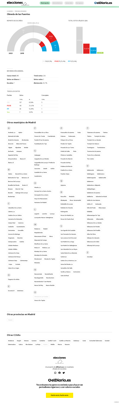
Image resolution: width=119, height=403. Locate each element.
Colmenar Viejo (12, 260)
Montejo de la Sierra (40, 251)
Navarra (67, 344)
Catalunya (76, 340)
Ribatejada (64, 200)
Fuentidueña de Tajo (40, 144)
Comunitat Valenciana (95, 340)
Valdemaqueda (91, 177)
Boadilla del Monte (13, 185)
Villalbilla (89, 211)
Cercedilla (20, 230)
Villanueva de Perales (93, 226)
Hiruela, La (37, 187)
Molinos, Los (46, 247)
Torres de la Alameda (93, 155)
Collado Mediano (13, 245)
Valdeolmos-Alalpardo (93, 185)
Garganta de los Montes (41, 159)
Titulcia (89, 136)
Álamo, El (11, 162)
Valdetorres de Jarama (93, 193)
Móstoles (37, 263)
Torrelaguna (90, 147)
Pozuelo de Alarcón (67, 159)
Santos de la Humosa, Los (69, 260)
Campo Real (11, 223)
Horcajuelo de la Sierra (41, 195)
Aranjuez (19, 151)
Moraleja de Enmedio (40, 255)
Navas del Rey (38, 285)
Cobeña (21, 242)
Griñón (52, 168)
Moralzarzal (38, 259)
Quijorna (63, 185)
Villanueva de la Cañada (94, 223)
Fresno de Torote (39, 136)
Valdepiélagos (91, 189)
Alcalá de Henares (13, 140)
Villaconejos (102, 208)
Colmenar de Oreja (13, 253)
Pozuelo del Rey (66, 162)
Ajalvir (20, 132)
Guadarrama (38, 176)
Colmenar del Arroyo (14, 257)
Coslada (17, 264)
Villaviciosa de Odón (93, 242)
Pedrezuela (71, 136)
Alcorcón (10, 144)
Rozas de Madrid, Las (67, 215)
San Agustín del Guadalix (68, 230)
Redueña (71, 196)
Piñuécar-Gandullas (66, 155)
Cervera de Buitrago (14, 234)
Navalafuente (49, 274)
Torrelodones (101, 147)
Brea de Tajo (19, 189)
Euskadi (107, 340)
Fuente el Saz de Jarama (41, 140)
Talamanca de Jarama (93, 132)
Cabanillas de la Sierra (14, 208)
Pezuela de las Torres (67, 147)
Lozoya (52, 214)
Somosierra (76, 272)
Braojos (10, 189)
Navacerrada (38, 274)
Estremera (20, 290)
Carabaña (11, 226)
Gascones (37, 168)
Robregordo (64, 211)
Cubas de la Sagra (13, 268)
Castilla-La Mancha (64, 340)
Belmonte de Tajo (13, 177)
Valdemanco (100, 174)
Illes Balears (29, 344)
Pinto (74, 151)
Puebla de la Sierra (66, 170)
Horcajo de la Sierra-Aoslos (42, 191)
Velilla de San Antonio (93, 200)
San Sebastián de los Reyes (69, 249)
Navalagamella (38, 278)
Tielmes (105, 132)
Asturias (26, 340)
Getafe (45, 168)
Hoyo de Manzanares (40, 199)
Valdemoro (90, 181)
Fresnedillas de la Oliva (41, 132)
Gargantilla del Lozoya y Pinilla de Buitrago (44, 164)
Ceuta (84, 340)
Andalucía (11, 340)
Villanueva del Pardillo (93, 230)
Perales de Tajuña (66, 144)
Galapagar (37, 155)
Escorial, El (11, 290)
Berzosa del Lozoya (14, 181)
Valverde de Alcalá (101, 196)
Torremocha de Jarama (94, 151)
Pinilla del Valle (65, 151)
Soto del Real (65, 275)
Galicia (21, 344)
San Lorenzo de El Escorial (68, 238)
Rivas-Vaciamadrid (75, 200)
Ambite (26, 147)
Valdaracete (90, 170)
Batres (10, 174)
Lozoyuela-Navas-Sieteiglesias (43, 217)
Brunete (10, 193)
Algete (10, 147)
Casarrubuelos (21, 226)
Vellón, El (89, 204)
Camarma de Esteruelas (15, 219)
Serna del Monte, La (67, 264)
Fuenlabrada (51, 136)
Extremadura (12, 344)
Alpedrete (18, 147)
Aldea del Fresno (21, 144)
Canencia (20, 223)
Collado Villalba (12, 249)
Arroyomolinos (12, 159)
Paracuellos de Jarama (67, 132)
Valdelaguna (90, 174)
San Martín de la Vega (67, 242)
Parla (79, 132)
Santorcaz (64, 257)
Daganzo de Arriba (13, 279)
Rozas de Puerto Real (67, 219)
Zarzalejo (90, 257)
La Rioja (38, 344)
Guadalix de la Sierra (40, 172)
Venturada (98, 204)
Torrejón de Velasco (93, 144)
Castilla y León (52, 340)
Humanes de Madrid (40, 202)
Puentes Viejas (65, 174)
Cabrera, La (11, 211)
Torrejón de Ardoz (99, 136)
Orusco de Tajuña (39, 300)
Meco (51, 236)
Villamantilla (99, 219)
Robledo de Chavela (67, 208)
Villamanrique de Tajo (93, 215)
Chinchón (20, 238)
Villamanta (90, 219)
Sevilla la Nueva (65, 272)
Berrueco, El (25, 177)
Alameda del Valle (13, 136)
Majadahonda (38, 232)
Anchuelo (11, 151)
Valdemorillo (102, 177)
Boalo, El (25, 185)
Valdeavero (100, 170)
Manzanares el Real (40, 236)
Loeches (44, 214)
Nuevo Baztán (50, 285)
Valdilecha (90, 196)
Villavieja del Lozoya (93, 245)
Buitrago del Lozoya (22, 193)
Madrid (45, 229)
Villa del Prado (91, 208)
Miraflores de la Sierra (41, 244)
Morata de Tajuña (49, 259)
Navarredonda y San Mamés (42, 281)
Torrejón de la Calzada (94, 140)
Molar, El (37, 247)
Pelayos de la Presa (67, 140)
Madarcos (37, 229)
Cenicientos (11, 230)
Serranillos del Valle (66, 268)
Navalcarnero (50, 278)
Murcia (60, 344)
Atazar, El (22, 159)
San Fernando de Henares (68, 234)
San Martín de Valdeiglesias (69, 245)
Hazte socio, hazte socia (59, 395)
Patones (63, 136)
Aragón (19, 340)
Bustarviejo (11, 196)
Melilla (53, 344)
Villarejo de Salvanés (93, 238)
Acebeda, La (11, 132)
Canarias (34, 340)
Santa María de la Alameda (69, 253)
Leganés (36, 214)
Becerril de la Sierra (21, 174)
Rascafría (63, 196)
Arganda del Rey (13, 155)
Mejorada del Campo (40, 240)
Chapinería (11, 238)
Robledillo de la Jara (67, 204)
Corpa (10, 264)
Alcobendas (25, 140)
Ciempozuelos (12, 242)
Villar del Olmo (91, 234)
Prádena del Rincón (66, 166)
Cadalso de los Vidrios (15, 215)
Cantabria (42, 340)
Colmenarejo (24, 260)
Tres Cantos (90, 159)
